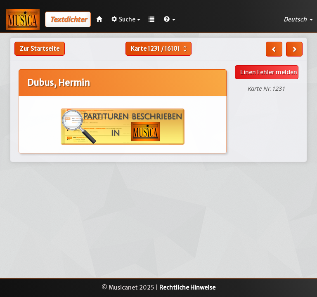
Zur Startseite (39, 48)
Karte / (160, 48)
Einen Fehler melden (268, 72)
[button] (170, 19)
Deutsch (298, 19)
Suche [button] (125, 19)
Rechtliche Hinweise (187, 287)
